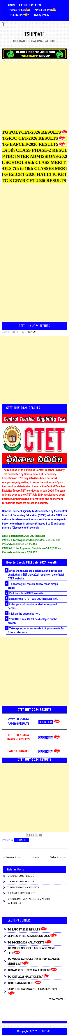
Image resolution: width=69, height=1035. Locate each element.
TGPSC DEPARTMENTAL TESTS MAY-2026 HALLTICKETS (28, 901)
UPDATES (21, 840)
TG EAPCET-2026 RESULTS (20, 881)
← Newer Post (12, 857)
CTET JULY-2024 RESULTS (34, 326)
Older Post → (58, 857)
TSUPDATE (34, 34)
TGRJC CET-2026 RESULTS (20, 875)
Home (35, 857)
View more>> (57, 999)
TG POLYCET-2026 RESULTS (21, 893)
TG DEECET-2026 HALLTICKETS (23, 887)
